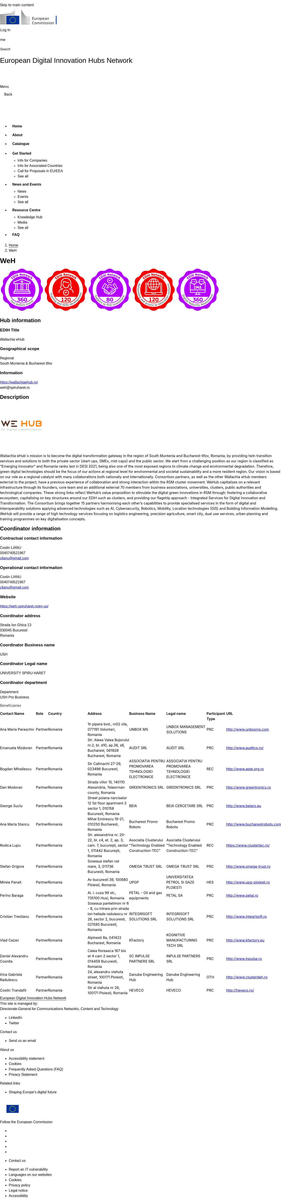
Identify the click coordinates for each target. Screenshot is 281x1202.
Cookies (15, 1180)
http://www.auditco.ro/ (244, 748)
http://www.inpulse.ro (244, 958)
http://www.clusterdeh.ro (246, 977)
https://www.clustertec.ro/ (248, 845)
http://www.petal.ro (242, 895)
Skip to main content (17, 5)
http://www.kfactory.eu (245, 940)
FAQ (16, 235)
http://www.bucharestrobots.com (253, 824)
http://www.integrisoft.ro (246, 916)
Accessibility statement (26, 1058)
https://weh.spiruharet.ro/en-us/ (24, 606)
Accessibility (18, 1196)
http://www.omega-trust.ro (248, 866)
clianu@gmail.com (14, 558)
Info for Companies (32, 160)
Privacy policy (19, 1185)
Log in (5, 30)
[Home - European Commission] (32, 18)
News (22, 191)
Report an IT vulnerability (28, 1169)
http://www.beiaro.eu (243, 806)
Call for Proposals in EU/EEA (40, 171)
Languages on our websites (30, 1175)
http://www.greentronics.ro (248, 787)
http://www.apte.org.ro (245, 769)
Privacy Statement (23, 1074)
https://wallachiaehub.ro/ (19, 382)
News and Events (26, 184)
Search (5, 49)
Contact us (17, 1160)
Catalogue (20, 144)
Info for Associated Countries (40, 166)
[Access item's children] (39, 152)
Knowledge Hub (30, 217)
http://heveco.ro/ (240, 990)
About (17, 135)
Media (22, 222)
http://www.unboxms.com (247, 729)
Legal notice (18, 1190)
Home (17, 126)
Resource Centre (26, 210)
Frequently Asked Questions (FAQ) (36, 1069)
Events (23, 197)
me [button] (2, 39)
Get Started (21, 153)
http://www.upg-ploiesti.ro (248, 882)
